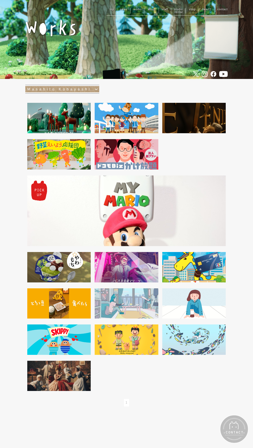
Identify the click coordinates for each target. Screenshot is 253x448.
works (137, 9)
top (112, 9)
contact (222, 9)
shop (192, 9)
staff (165, 9)
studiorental (178, 11)
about (152, 9)
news (123, 9)
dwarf (206, 9)
